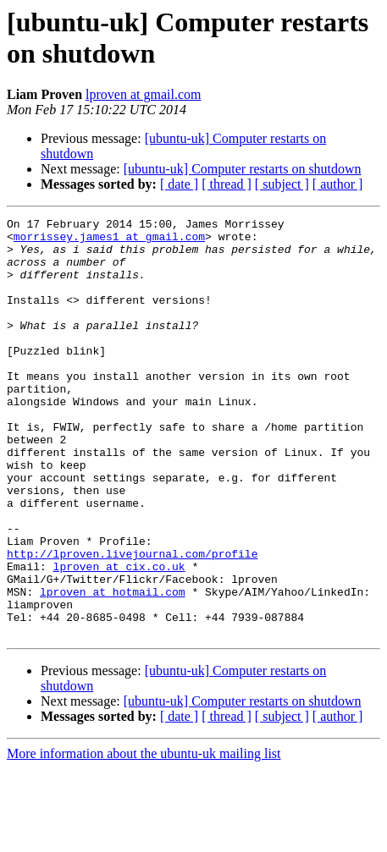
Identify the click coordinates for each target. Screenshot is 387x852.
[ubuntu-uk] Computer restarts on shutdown (243, 169)
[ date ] (179, 184)
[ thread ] (227, 184)
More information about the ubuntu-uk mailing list (144, 837)
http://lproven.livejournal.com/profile (132, 621)
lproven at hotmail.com (112, 667)
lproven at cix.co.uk (119, 637)
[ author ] (337, 184)
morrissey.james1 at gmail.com (109, 241)
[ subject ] (282, 184)
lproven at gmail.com (143, 94)
